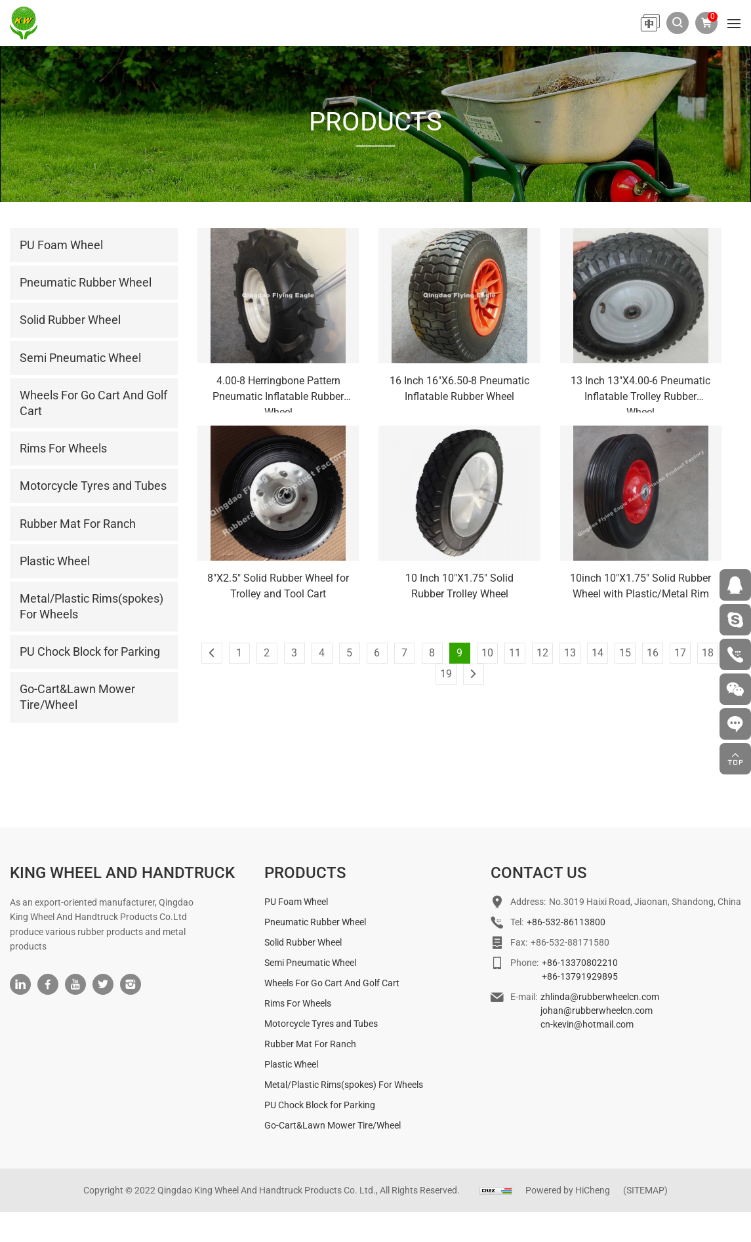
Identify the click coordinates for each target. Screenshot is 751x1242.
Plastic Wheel (291, 1094)
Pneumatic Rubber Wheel (315, 951)
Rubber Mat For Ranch (310, 1073)
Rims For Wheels (297, 1033)
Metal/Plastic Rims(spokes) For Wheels (343, 1114)
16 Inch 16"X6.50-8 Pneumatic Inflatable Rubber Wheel (459, 388)
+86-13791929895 (580, 1006)
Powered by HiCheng (567, 1219)
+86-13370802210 (580, 992)
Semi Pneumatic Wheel (310, 992)
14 (597, 653)
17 (680, 653)
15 (625, 653)
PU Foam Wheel (296, 931)
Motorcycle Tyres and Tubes (321, 1053)
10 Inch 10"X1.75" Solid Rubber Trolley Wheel (459, 586)
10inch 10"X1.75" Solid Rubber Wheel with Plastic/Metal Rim (640, 586)
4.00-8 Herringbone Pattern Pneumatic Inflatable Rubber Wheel (278, 393)
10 (487, 653)
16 (653, 653)
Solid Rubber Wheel (303, 972)
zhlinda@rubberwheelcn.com (599, 1026)
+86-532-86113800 (566, 951)
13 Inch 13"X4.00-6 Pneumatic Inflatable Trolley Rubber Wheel (640, 393)
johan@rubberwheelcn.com (596, 1040)
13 (570, 653)
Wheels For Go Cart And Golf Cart (331, 1012)
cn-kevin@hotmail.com (587, 1054)
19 (446, 674)
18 (708, 653)
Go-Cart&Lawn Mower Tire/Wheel (332, 1155)
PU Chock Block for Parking (319, 1134)
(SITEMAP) (645, 1219)
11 (515, 653)
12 (542, 653)
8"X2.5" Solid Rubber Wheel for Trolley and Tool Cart (278, 586)
